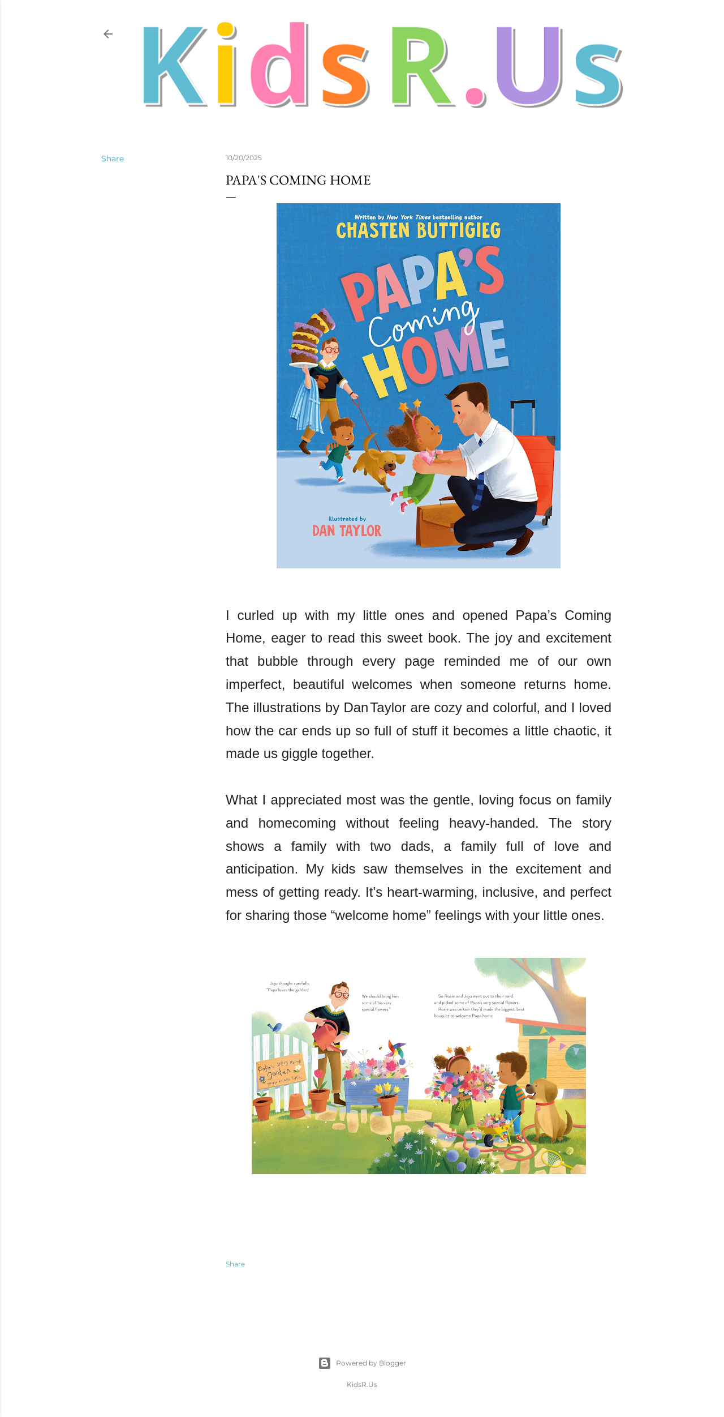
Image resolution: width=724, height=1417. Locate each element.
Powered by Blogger (362, 1363)
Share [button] (112, 158)
